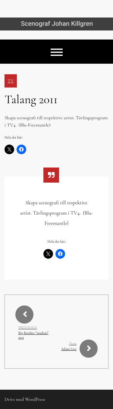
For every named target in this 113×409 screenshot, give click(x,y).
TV (11, 81)
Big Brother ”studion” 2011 (33, 335)
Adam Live (69, 349)
